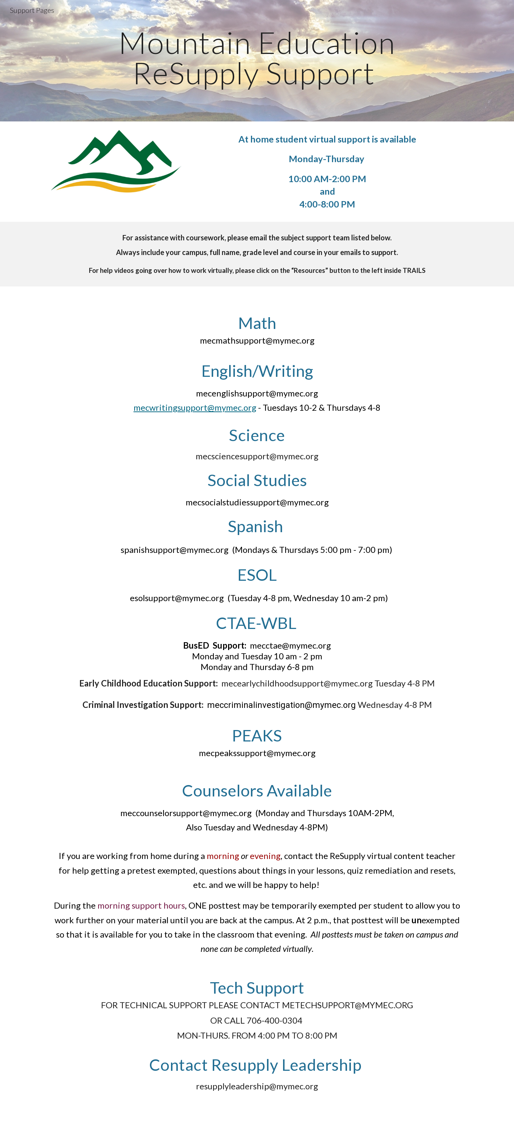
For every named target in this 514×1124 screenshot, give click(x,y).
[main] (257, 61)
